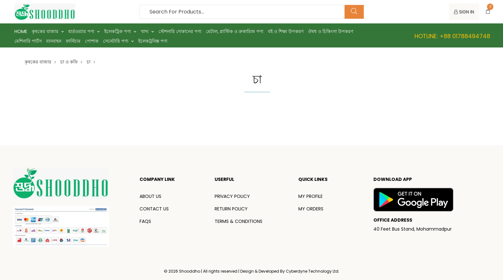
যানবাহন (53, 41)
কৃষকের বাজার (48, 31)
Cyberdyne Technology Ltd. (312, 271)
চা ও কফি (69, 62)
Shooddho (190, 271)
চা (88, 62)
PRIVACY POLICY (232, 196)
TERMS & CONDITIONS (238, 221)
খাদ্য (147, 31)
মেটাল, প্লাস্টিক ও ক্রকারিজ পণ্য (234, 31)
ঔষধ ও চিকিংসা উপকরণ (330, 31)
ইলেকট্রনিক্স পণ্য (152, 41)
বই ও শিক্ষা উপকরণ (285, 31)
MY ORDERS (310, 209)
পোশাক (91, 41)
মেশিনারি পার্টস (28, 41)
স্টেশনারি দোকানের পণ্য (179, 31)
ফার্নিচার (73, 41)
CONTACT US (154, 209)
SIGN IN (464, 12)
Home (20, 31)
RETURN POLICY (231, 209)
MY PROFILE (310, 196)
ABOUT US (150, 196)
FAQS (145, 221)
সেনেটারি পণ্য (118, 41)
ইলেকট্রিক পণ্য (120, 31)
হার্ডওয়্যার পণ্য (84, 31)
